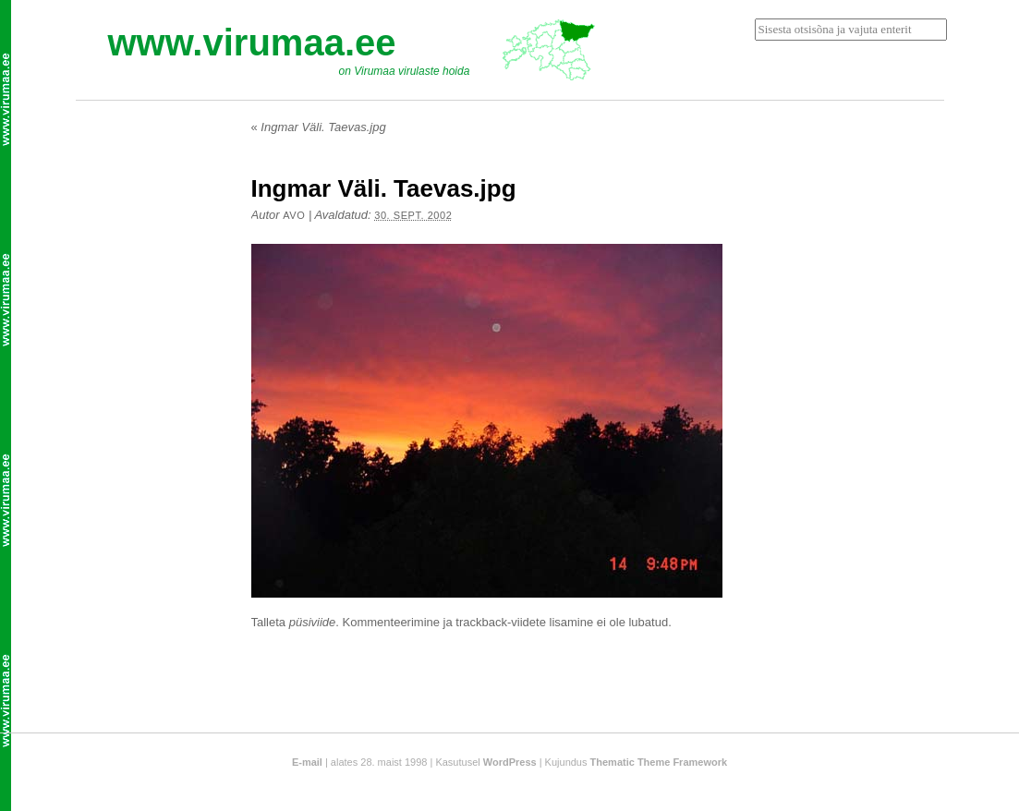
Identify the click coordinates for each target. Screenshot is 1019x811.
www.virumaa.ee (252, 42)
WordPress (510, 762)
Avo (294, 215)
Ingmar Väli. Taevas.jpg (318, 127)
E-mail (307, 762)
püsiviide (312, 622)
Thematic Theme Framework (659, 762)
